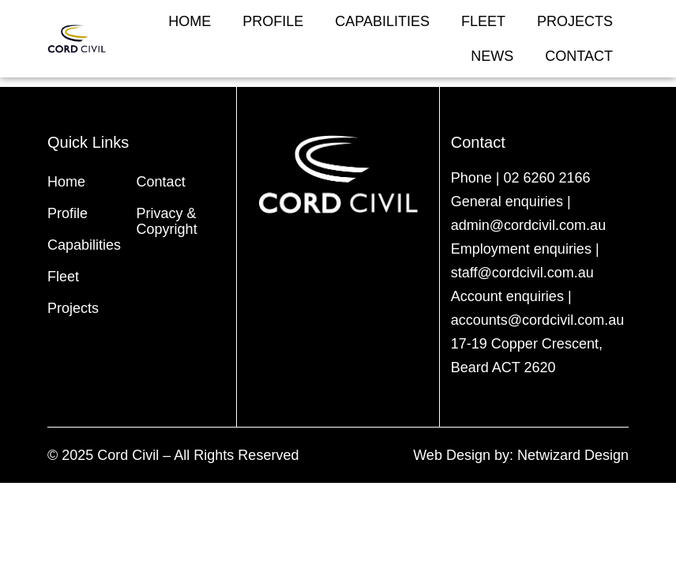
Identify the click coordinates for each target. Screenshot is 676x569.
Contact (579, 56)
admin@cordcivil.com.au (528, 225)
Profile (272, 21)
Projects (575, 21)
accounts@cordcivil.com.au (537, 320)
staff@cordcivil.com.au (522, 273)
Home (189, 21)
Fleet (483, 21)
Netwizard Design (573, 455)
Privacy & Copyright (167, 221)
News (492, 56)
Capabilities (382, 21)
